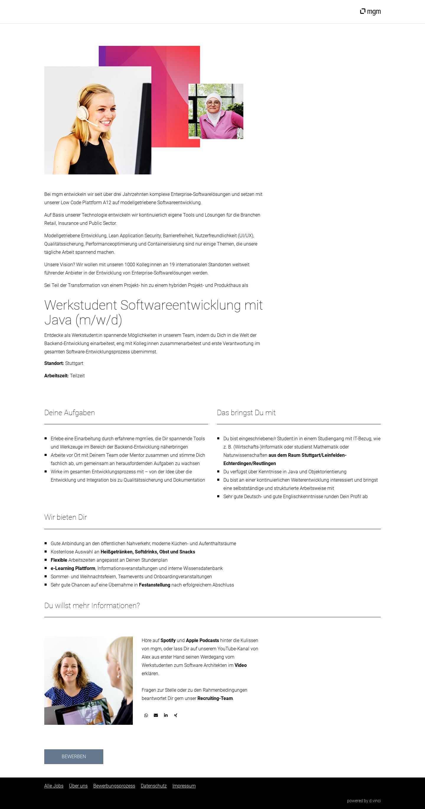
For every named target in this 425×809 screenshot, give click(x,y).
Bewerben (74, 756)
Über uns (78, 786)
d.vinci (375, 801)
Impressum (184, 786)
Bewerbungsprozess (114, 786)
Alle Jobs (53, 786)
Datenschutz (154, 786)
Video (241, 665)
